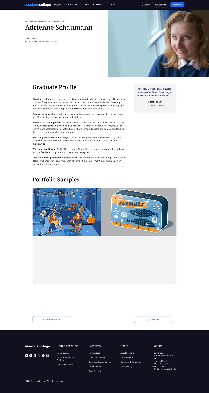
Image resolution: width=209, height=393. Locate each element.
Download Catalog (97, 357)
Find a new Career (65, 364)
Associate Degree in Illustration (41, 41)
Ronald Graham (53, 319)
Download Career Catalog (100, 362)
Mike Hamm (65, 149)
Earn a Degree (63, 353)
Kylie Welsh (152, 319)
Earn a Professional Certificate (65, 358)
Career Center (95, 366)
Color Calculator (96, 371)
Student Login (95, 353)
